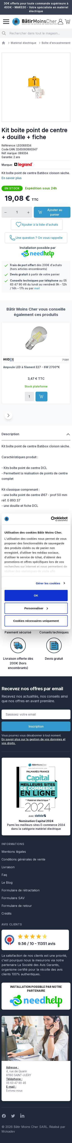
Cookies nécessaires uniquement (36, 620)
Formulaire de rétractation (21, 890)
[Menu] (6, 21)
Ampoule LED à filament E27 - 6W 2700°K (31, 367)
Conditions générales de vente (23, 859)
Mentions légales (14, 852)
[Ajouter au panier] (41, 396)
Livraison (8, 867)
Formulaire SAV (13, 898)
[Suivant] (8, 415)
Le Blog (7, 882)
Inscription (36, 726)
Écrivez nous (14, 1090)
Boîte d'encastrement (56, 42)
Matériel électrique (23, 42)
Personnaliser (36, 608)
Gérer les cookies (48, 583)
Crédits (7, 913)
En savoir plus (12, 178)
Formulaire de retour (17, 906)
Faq (4, 875)
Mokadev (8, 1131)
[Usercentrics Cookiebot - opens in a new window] (51, 518)
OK (36, 595)
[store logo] (34, 21)
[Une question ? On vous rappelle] (36, 237)
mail (37, 288)
